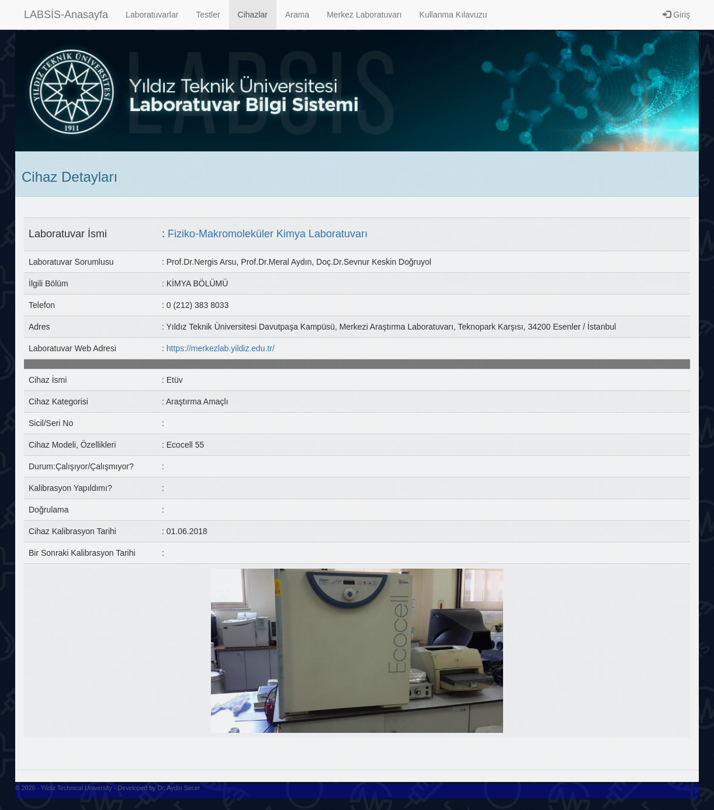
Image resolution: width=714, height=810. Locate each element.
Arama (297, 14)
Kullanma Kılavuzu (453, 14)
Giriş (676, 14)
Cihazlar (253, 14)
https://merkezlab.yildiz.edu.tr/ (221, 348)
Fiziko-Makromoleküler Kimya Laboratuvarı (268, 234)
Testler (208, 14)
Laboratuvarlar (152, 14)
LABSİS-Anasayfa (66, 14)
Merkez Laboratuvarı (364, 14)
